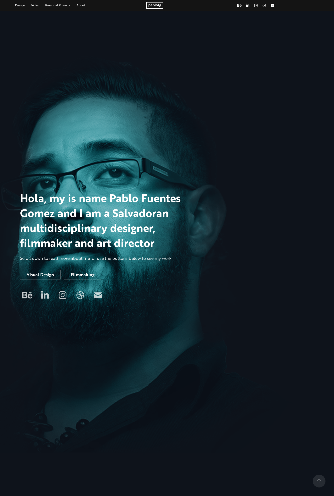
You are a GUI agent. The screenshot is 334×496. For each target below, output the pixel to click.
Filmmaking (83, 275)
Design (20, 5)
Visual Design (40, 275)
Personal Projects (57, 5)
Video (35, 5)
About (80, 5)
